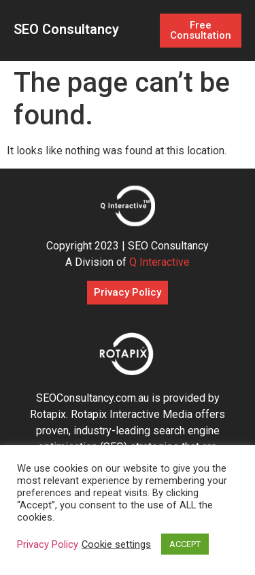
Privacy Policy (47, 544)
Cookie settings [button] (116, 544)
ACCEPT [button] (185, 544)
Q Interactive (159, 262)
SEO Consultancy (66, 29)
